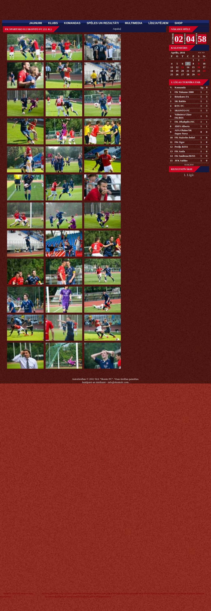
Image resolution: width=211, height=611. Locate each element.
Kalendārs (179, 47)
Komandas (72, 23)
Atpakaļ (117, 28)
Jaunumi (35, 23)
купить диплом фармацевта (96, 596)
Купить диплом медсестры (18, 593)
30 (198, 74)
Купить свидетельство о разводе (169, 593)
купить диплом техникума (78, 593)
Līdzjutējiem (158, 23)
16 (198, 67)
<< (199, 52)
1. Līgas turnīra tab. (186, 82)
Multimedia (133, 23)
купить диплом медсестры (135, 593)
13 (182, 67)
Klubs (53, 23)
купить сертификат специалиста (62, 596)
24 (204, 70)
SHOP (179, 23)
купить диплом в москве (107, 593)
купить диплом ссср (53, 593)
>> (203, 52)
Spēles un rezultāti (103, 23)
